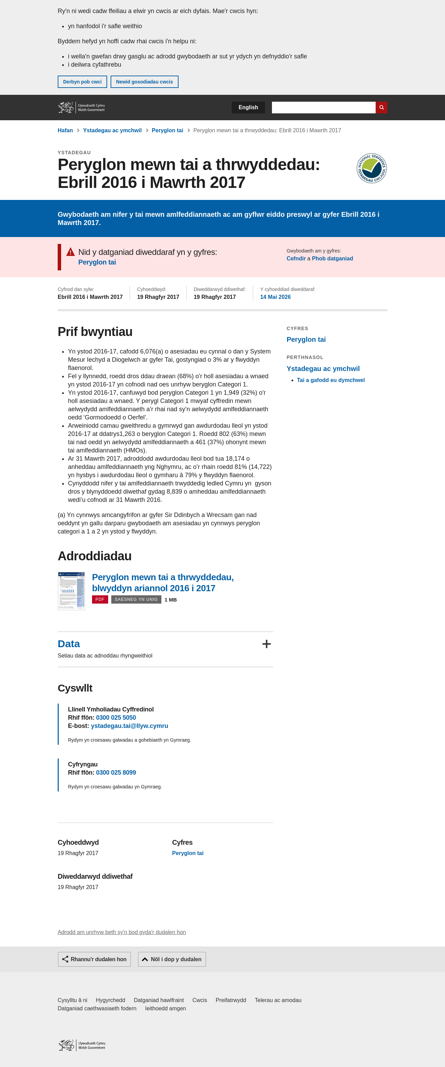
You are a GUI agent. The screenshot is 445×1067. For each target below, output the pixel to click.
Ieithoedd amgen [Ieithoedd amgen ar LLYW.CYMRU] (165, 1008)
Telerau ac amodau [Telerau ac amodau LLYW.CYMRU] (278, 1000)
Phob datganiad (332, 258)
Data (69, 644)
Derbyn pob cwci (82, 82)
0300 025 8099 (116, 772)
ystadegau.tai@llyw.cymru (129, 725)
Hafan (65, 130)
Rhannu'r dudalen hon (98, 959)
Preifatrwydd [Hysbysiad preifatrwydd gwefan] (231, 1000)
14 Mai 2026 (275, 297)
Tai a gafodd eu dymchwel (331, 380)
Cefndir (296, 258)
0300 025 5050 (116, 717)
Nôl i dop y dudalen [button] (176, 959)
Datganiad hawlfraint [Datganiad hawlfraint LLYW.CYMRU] (159, 1000)
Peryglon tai (167, 130)
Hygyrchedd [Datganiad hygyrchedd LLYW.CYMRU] (110, 1000)
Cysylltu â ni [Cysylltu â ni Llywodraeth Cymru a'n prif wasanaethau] (72, 1000)
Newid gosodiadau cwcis (144, 82)
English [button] (248, 107)
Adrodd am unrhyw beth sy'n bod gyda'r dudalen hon (122, 932)
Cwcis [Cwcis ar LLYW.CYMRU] (200, 1000)
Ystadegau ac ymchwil (112, 130)
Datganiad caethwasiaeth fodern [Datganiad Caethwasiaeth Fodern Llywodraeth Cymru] (97, 1008)
